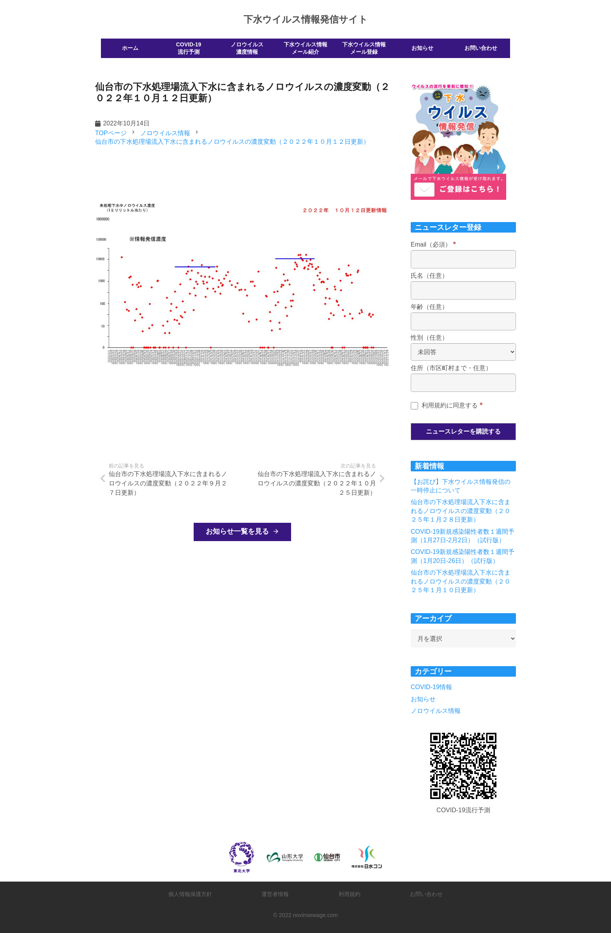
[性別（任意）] (463, 352)
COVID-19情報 (431, 687)
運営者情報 (275, 894)
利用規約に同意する (446, 405)
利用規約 (349, 894)
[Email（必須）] (463, 259)
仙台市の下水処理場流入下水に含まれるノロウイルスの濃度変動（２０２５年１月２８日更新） (460, 511)
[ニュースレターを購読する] (463, 431)
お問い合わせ (426, 894)
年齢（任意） (429, 306)
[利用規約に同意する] (414, 405)
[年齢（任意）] (463, 321)
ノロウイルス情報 (436, 710)
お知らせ (423, 699)
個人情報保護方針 (190, 894)
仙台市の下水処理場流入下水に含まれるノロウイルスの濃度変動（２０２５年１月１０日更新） (460, 581)
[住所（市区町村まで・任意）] (463, 383)
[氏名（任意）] (463, 290)
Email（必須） (433, 244)
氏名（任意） (429, 275)
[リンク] (463, 766)
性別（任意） (429, 337)
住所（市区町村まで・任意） (451, 368)
